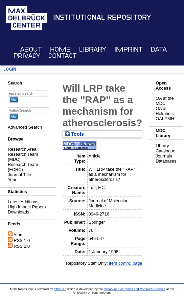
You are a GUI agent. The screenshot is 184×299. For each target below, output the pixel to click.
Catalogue (165, 150)
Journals (164, 155)
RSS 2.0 (22, 246)
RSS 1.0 (22, 240)
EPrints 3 (60, 289)
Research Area (22, 149)
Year (12, 179)
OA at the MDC (165, 101)
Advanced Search (25, 127)
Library (92, 49)
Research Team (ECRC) (23, 167)
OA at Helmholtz (165, 111)
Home (60, 49)
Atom (19, 234)
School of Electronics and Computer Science (134, 289)
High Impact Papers (27, 206)
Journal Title (19, 174)
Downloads (18, 211)
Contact (62, 56)
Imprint (128, 49)
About (31, 49)
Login (9, 69)
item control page (125, 263)
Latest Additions (23, 201)
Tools (74, 134)
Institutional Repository (102, 17)
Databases (166, 161)
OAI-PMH (165, 118)
